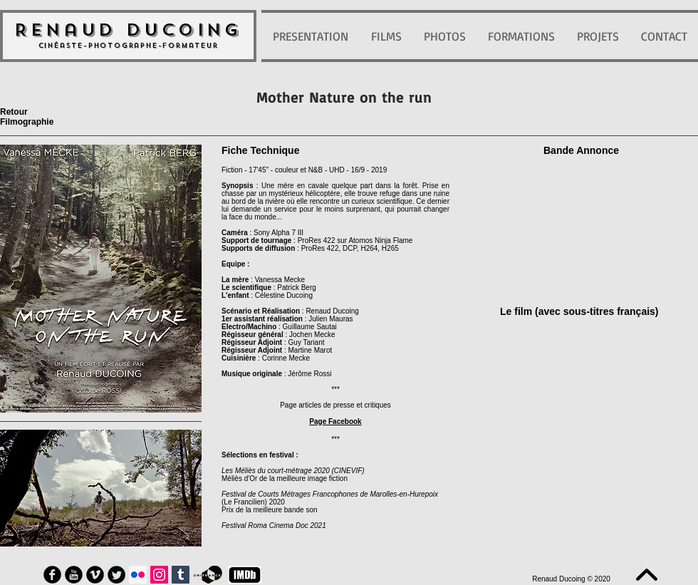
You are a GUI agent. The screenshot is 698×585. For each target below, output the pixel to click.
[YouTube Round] (74, 575)
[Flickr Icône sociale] (138, 575)
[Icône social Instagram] (159, 575)
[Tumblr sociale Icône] (180, 575)
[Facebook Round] (52, 575)
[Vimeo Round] (95, 575)
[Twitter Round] (116, 575)
